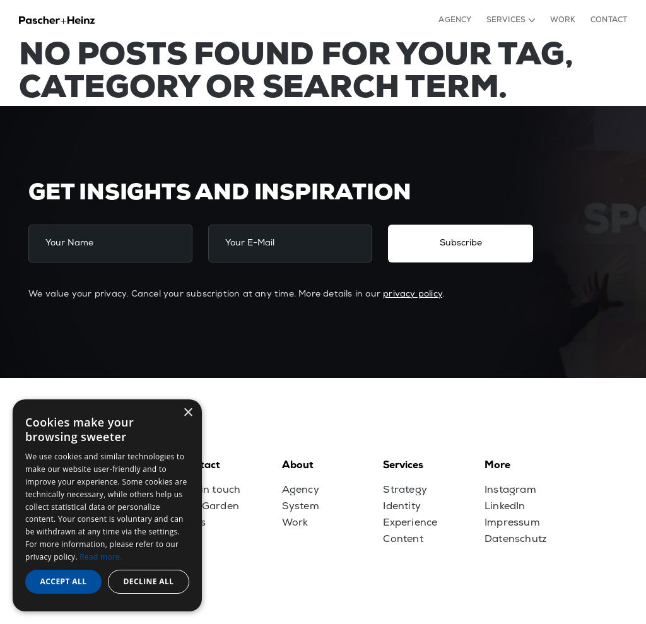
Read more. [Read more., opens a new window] (100, 556)
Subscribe (461, 243)
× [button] (187, 413)
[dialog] (107, 505)
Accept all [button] (63, 581)
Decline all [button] (149, 581)
